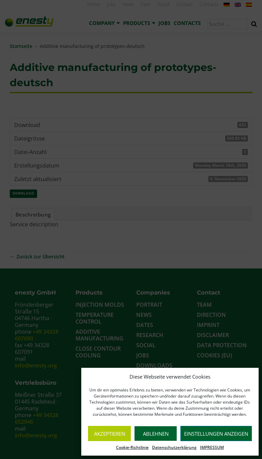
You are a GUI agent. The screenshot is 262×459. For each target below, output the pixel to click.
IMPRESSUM (212, 447)
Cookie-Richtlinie (132, 447)
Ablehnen (156, 433)
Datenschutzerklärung (174, 447)
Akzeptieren (109, 433)
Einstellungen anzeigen (216, 433)
